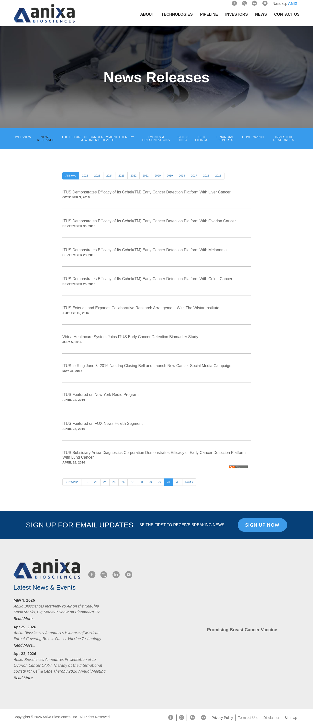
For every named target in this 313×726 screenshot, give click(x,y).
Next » (189, 481)
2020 (158, 175)
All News (71, 175)
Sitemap (291, 718)
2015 (218, 175)
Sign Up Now (262, 525)
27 (132, 481)
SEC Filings (201, 138)
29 (150, 481)
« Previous (72, 481)
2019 (170, 175)
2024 (109, 175)
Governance (254, 137)
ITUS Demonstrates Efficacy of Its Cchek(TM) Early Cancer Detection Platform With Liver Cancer (146, 192)
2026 (85, 175)
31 (168, 481)
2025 (97, 175)
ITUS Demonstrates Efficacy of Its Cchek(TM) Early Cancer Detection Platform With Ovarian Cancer (149, 221)
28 (141, 481)
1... (86, 481)
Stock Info (183, 138)
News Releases (46, 138)
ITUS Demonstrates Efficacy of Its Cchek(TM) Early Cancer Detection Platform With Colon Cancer (147, 279)
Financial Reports (225, 138)
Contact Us (287, 14)
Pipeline (209, 14)
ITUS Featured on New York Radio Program (100, 395)
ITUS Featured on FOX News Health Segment (102, 423)
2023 (121, 175)
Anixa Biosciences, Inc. (60, 717)
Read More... (24, 618)
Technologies (177, 14)
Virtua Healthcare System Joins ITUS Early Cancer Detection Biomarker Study (130, 337)
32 (177, 481)
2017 (194, 175)
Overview (22, 137)
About (147, 14)
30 (159, 481)
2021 (145, 175)
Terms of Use (248, 718)
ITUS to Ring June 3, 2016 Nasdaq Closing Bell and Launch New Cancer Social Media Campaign (146, 366)
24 (104, 481)
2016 (206, 175)
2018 (182, 175)
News (261, 14)
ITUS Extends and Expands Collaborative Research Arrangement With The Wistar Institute (140, 308)
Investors (236, 14)
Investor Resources (283, 138)
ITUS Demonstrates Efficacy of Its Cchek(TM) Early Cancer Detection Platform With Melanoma (144, 250)
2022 (133, 175)
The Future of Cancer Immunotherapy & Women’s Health (98, 138)
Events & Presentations (156, 138)
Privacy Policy (222, 718)
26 (123, 481)
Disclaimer (271, 718)
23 (95, 481)
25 (113, 481)
